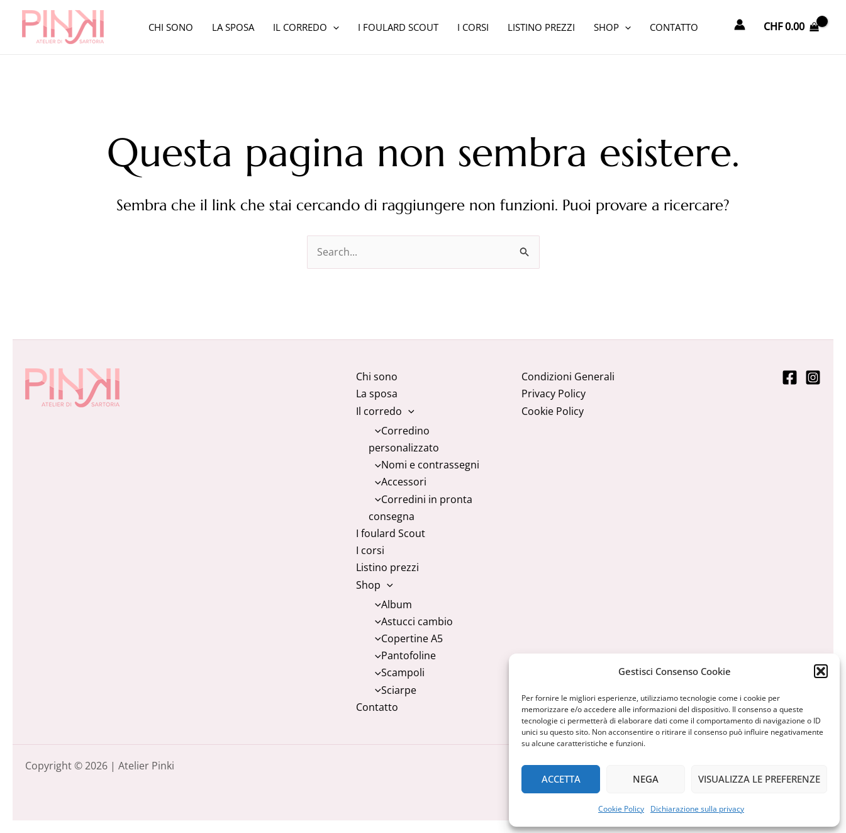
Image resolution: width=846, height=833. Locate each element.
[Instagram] (813, 377)
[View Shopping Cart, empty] (791, 27)
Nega (646, 779)
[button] (821, 671)
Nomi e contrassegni (424, 465)
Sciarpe (392, 690)
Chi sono (170, 27)
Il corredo (306, 27)
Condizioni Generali (568, 376)
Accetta (561, 779)
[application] (333, 27)
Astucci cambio (411, 621)
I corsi (473, 27)
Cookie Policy (621, 808)
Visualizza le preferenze (759, 779)
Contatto (674, 27)
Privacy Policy (553, 393)
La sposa (233, 27)
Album (390, 604)
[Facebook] (790, 377)
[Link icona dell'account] (739, 24)
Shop (612, 27)
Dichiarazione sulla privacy (697, 808)
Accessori (397, 482)
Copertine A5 (406, 638)
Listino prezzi (541, 27)
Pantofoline (402, 655)
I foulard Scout (398, 27)
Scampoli (397, 672)
